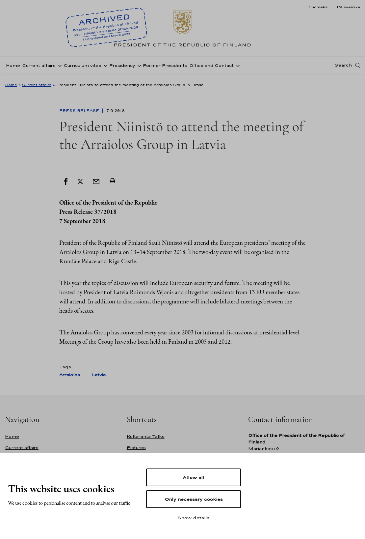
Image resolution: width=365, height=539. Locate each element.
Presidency (122, 67)
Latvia (99, 375)
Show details (193, 518)
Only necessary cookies (194, 499)
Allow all (193, 477)
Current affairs (39, 67)
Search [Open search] (343, 67)
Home (13, 67)
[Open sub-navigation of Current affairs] (59, 67)
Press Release (79, 110)
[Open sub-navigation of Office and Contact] (237, 67)
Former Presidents (165, 67)
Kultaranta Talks (146, 436)
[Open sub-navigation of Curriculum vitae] (104, 67)
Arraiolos (69, 375)
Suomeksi (318, 7)
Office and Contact (211, 67)
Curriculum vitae (82, 67)
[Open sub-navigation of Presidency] (138, 67)
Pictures (136, 447)
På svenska (348, 7)
